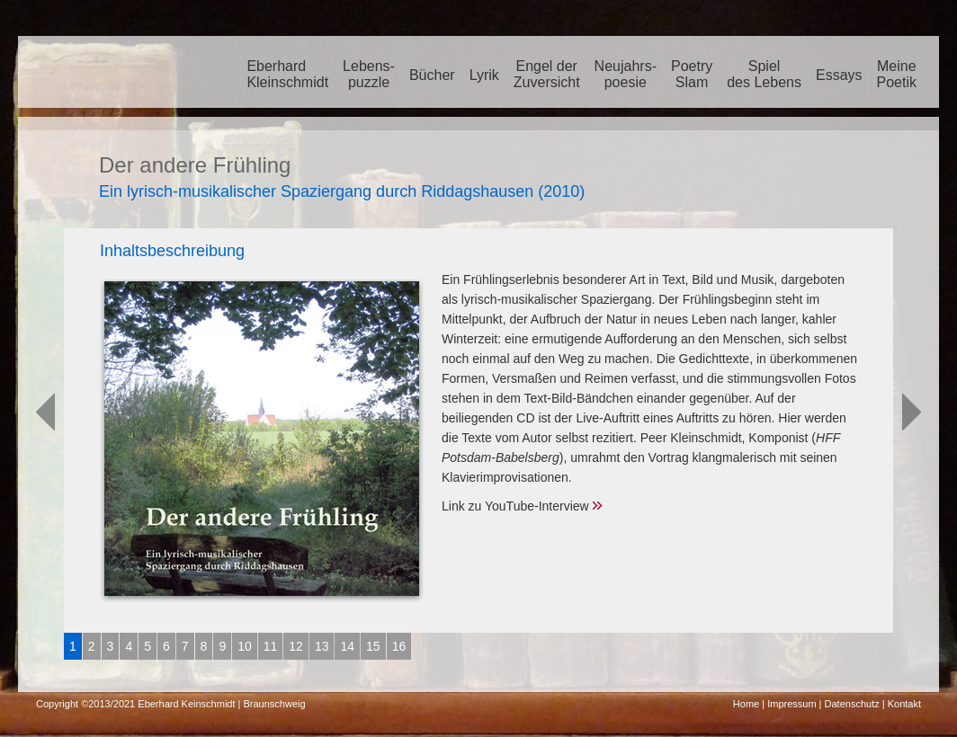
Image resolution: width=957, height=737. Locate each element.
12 (296, 646)
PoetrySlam (691, 74)
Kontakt (904, 703)
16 (399, 646)
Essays (839, 75)
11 (271, 646)
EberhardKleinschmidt (287, 74)
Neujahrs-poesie (626, 74)
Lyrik (484, 75)
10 (244, 646)
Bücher (432, 75)
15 (373, 646)
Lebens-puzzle (369, 74)
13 (322, 646)
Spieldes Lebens (764, 74)
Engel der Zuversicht (547, 74)
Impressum (791, 703)
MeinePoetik (897, 74)
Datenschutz (852, 703)
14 (347, 646)
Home (746, 703)
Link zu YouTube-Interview (515, 506)
